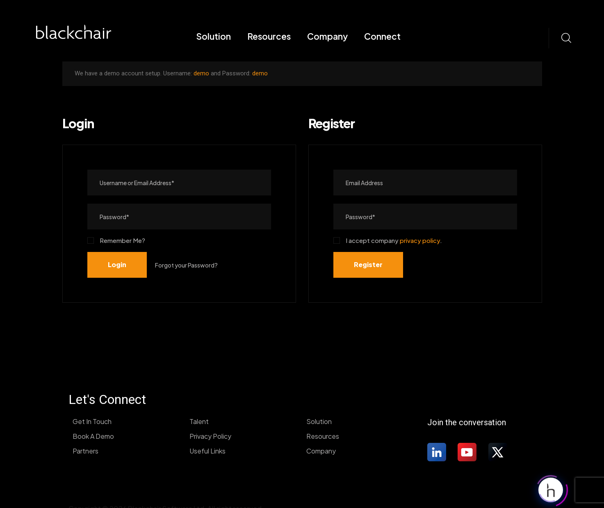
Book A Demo (93, 436)
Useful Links (207, 451)
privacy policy (420, 240)
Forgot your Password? (186, 265)
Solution (213, 36)
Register (368, 264)
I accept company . (387, 240)
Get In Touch (92, 421)
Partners (85, 451)
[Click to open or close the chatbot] (550, 488)
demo (201, 73)
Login (117, 264)
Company (327, 36)
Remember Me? (116, 240)
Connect (382, 36)
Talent (199, 421)
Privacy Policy (210, 436)
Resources (269, 36)
